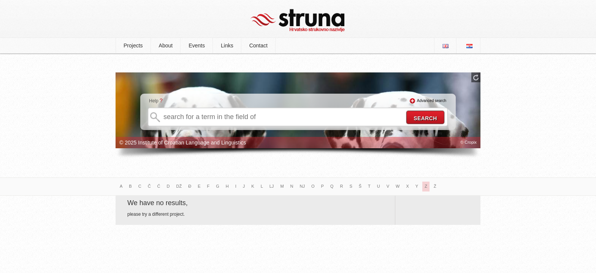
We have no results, (157, 203)
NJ (302, 186)
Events (197, 45)
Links (227, 45)
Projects (133, 45)
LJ (271, 186)
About (166, 45)
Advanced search (431, 101)
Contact (258, 45)
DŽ (179, 186)
